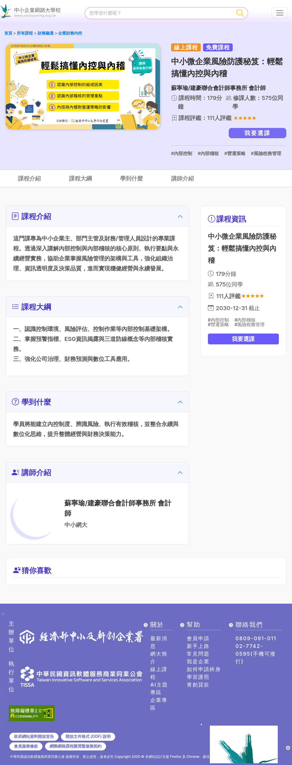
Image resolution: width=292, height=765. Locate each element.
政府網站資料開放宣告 (34, 736)
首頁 (8, 33)
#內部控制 (181, 153)
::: (4, 27)
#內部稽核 (208, 153)
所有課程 (25, 33)
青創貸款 (198, 685)
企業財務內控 (70, 33)
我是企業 (198, 661)
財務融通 (46, 33)
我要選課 (257, 133)
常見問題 (198, 654)
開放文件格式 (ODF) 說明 (88, 736)
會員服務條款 (26, 746)
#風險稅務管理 (266, 153)
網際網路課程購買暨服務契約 (76, 746)
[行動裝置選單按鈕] (280, 13)
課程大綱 (80, 178)
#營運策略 (234, 153)
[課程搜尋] (159, 12)
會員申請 (198, 638)
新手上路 (198, 646)
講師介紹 (182, 178)
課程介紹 (29, 178)
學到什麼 (131, 178)
